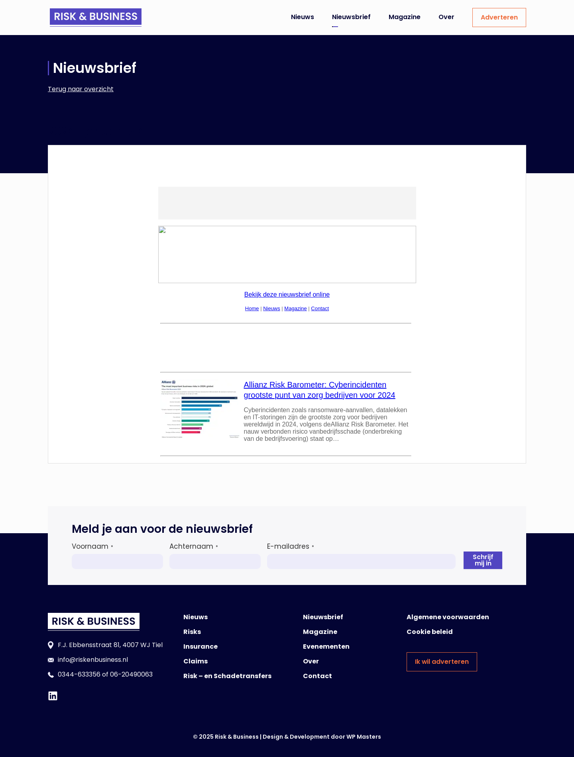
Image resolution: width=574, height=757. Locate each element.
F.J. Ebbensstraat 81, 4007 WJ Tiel (110, 644)
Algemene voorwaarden (448, 617)
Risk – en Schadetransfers (227, 676)
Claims (195, 661)
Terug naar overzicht (81, 89)
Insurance (200, 646)
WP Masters (363, 737)
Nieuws (302, 17)
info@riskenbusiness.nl (93, 659)
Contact (317, 676)
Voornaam (92, 546)
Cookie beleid (430, 631)
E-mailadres (290, 546)
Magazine (405, 17)
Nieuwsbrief (351, 17)
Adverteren (499, 17)
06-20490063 (131, 674)
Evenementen (326, 646)
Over (446, 17)
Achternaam (193, 546)
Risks (192, 631)
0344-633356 (79, 674)
